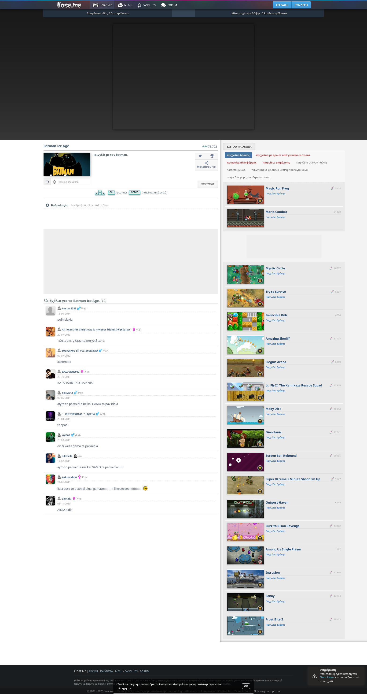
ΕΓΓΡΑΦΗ (282, 5)
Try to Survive (276, 291)
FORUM (144, 671)
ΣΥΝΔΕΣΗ (301, 5)
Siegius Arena (276, 362)
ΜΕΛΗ (118, 671)
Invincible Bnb (276, 315)
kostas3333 (69, 308)
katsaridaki (69, 477)
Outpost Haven (277, 502)
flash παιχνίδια (236, 169)
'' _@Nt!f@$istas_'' (78, 414)
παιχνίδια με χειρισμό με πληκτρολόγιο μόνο (280, 169)
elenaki (66, 498)
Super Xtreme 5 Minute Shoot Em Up (293, 479)
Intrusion (273, 572)
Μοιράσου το (206, 165)
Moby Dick (273, 409)
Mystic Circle (275, 268)
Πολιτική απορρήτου (267, 691)
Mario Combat (276, 212)
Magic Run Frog (277, 188)
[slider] (130, 212)
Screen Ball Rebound (281, 455)
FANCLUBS (131, 671)
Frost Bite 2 (274, 619)
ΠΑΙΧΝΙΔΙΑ (106, 671)
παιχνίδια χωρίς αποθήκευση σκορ (248, 177)
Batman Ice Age (56, 146)
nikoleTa (67, 456)
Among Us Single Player (283, 549)
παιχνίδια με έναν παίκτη (311, 162)
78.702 (209, 145)
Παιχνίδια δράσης (275, 193)
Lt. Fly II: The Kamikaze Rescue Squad (294, 385)
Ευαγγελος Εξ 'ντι (80, 350)
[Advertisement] (131, 261)
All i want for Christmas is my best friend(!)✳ (96, 331)
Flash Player (327, 677)
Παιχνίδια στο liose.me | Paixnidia (70, 4)
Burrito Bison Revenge (283, 526)
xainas (66, 435)
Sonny (270, 596)
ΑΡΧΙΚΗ (93, 671)
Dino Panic (274, 432)
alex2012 (67, 392)
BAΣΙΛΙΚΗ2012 (70, 371)
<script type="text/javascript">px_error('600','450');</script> (183, 77)
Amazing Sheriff (278, 338)
